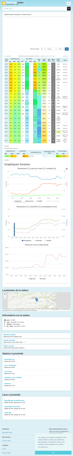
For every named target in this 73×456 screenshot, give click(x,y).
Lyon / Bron (36, 373)
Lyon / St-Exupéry (36, 366)
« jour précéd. (7, 56)
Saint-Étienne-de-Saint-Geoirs (36, 402)
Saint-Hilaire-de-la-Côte (36, 408)
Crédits (4, 449)
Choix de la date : (34, 49)
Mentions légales (6, 453)
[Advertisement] (36, 32)
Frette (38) (36, 414)
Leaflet (4, 308)
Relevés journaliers (36, 336)
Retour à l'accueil (13, 3)
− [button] (5, 297)
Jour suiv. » (66, 56)
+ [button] (5, 294)
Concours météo (6, 440)
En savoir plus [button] (43, 447)
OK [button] (53, 452)
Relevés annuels (36, 347)
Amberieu (36, 385)
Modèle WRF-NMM (7, 432)
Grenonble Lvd (36, 360)
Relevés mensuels (36, 341)
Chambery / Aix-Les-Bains (36, 379)
